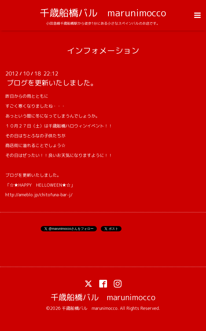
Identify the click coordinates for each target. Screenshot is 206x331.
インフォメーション (103, 50)
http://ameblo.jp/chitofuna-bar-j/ (39, 195)
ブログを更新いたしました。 (52, 83)
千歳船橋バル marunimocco (103, 13)
